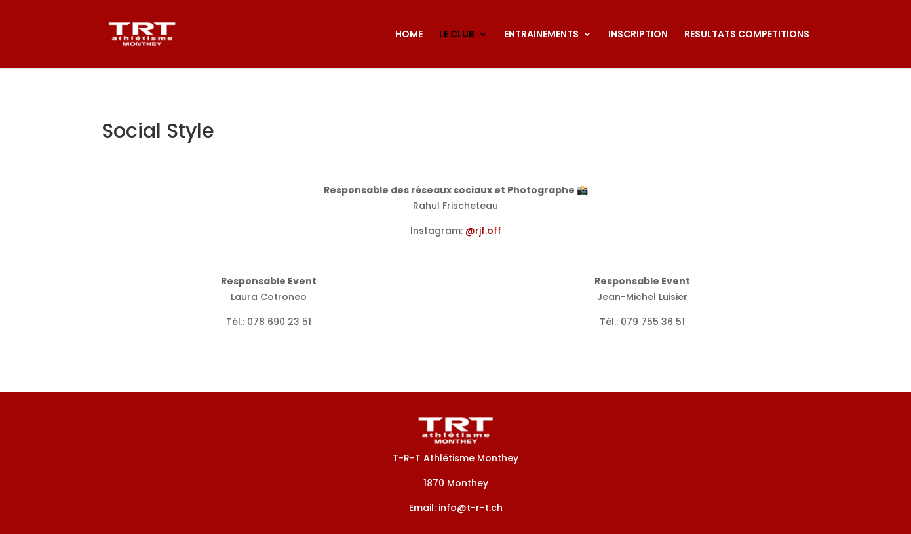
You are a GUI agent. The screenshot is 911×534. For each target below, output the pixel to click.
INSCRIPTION (638, 35)
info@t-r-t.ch (470, 507)
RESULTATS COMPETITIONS (746, 35)
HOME (409, 35)
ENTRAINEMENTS (541, 35)
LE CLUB (457, 35)
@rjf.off (483, 230)
